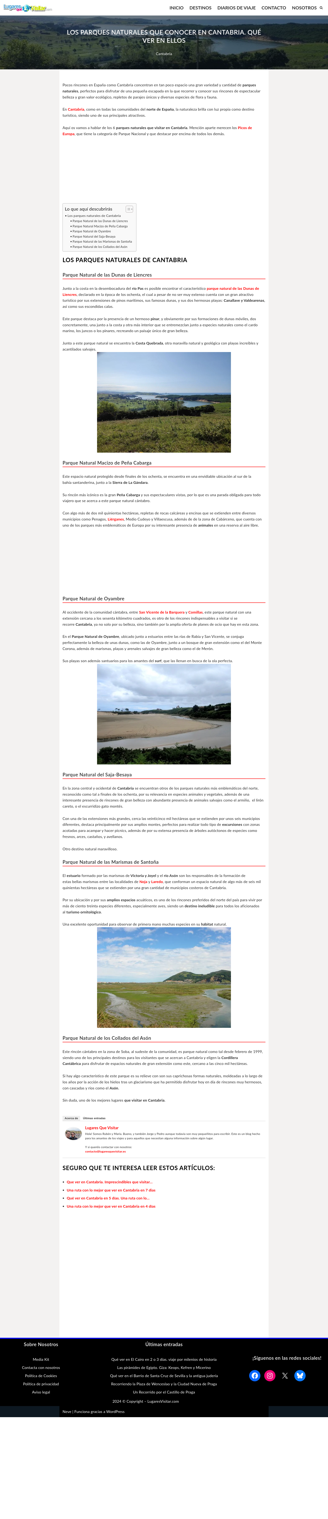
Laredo (158, 882)
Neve (67, 1412)
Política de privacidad (41, 1385)
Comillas (196, 612)
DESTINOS (200, 7)
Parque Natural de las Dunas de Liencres (100, 221)
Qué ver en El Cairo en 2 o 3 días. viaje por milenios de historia (164, 1360)
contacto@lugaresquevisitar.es (105, 1152)
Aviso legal (41, 1393)
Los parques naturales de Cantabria (94, 216)
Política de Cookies (41, 1377)
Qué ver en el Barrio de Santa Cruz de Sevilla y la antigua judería (164, 1377)
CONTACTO (273, 7)
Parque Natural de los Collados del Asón (100, 247)
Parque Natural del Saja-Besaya (94, 236)
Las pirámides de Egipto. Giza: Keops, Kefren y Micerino (164, 1368)
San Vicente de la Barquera (162, 612)
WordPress (115, 1412)
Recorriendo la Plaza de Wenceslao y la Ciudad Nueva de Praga (164, 1385)
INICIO (176, 7)
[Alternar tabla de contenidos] (127, 209)
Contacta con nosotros (41, 1368)
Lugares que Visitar (102, 1129)
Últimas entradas (94, 1119)
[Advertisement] (164, 172)
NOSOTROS (304, 7)
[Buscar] (321, 7)
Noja (144, 882)
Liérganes (116, 519)
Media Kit (41, 1360)
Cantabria (164, 53)
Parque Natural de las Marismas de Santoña (102, 242)
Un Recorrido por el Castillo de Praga (164, 1393)
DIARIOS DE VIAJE (236, 7)
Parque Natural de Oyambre (92, 231)
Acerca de (71, 1119)
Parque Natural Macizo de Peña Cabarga (100, 226)
